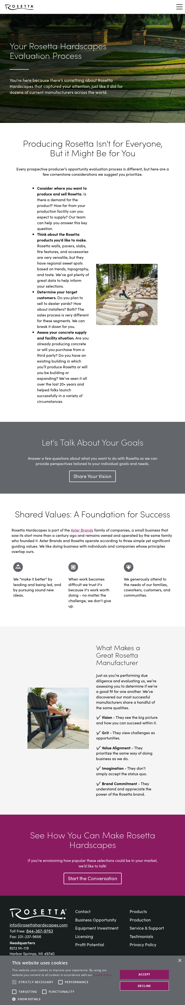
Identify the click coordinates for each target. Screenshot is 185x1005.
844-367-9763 (39, 931)
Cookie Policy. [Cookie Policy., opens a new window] (102, 975)
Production (140, 920)
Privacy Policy (143, 944)
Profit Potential (89, 944)
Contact (83, 911)
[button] (63, 999)
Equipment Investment (97, 928)
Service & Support (147, 928)
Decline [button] (144, 986)
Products (138, 911)
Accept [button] (144, 974)
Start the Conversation (92, 878)
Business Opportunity (95, 920)
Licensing (84, 936)
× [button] (179, 961)
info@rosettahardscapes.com (38, 925)
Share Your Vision (92, 475)
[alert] (92, 980)
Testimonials (141, 936)
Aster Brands (82, 530)
